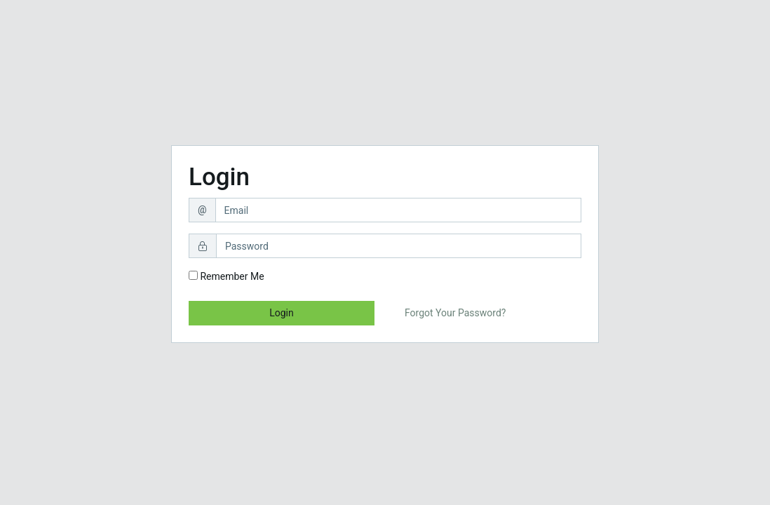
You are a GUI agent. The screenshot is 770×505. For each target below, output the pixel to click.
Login (281, 312)
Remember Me (226, 276)
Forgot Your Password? (455, 312)
